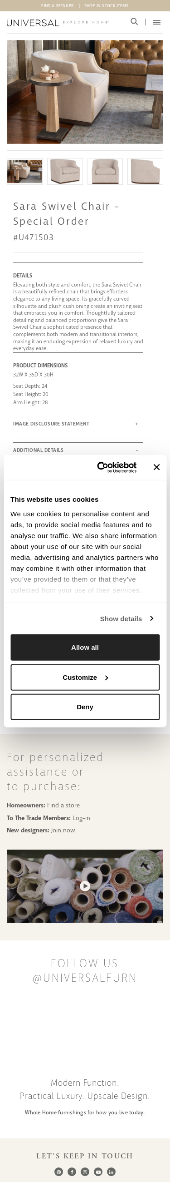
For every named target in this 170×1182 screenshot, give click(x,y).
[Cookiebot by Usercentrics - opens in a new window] (101, 467)
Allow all (85, 647)
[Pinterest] (58, 1171)
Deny (85, 707)
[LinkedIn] (111, 1171)
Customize (85, 677)
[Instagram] (85, 1171)
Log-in (81, 818)
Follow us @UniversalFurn (85, 970)
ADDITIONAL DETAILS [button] (38, 450)
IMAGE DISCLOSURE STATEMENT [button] (51, 423)
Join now (63, 830)
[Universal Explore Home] (58, 23)
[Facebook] (72, 1171)
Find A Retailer (57, 6)
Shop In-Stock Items (106, 6)
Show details (121, 618)
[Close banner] (156, 467)
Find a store (63, 805)
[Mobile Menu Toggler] (156, 22)
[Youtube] (98, 1171)
